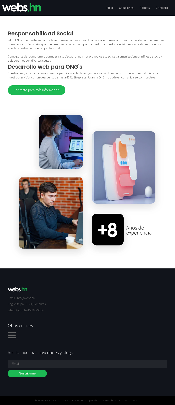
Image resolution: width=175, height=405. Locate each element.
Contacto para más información (37, 90)
